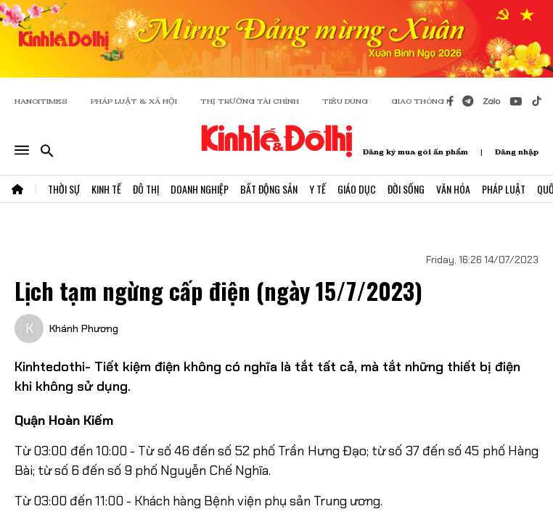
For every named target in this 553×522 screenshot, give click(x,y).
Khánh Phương (83, 328)
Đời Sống (406, 188)
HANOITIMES (41, 101)
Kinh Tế (106, 188)
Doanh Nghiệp (200, 188)
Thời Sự (64, 188)
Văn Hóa (453, 188)
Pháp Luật (503, 188)
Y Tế (317, 188)
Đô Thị (146, 188)
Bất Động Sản (269, 188)
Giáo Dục (356, 188)
